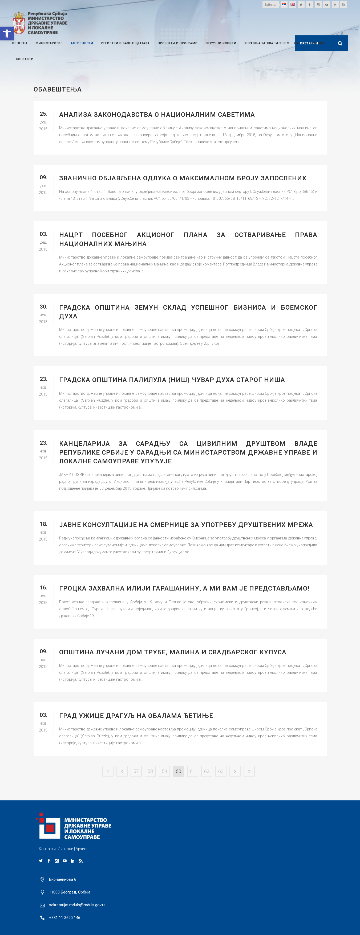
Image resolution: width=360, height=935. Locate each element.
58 (150, 771)
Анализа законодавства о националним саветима (157, 114)
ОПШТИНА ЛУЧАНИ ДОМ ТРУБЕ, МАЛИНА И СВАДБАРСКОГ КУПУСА (172, 652)
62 (206, 771)
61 (192, 771)
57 (136, 771)
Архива (82, 849)
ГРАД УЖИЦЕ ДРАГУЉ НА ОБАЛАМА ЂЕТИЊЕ (136, 716)
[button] (7, 33)
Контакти (47, 849)
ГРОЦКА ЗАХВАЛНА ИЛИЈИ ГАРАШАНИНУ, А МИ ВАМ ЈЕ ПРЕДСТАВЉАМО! (184, 588)
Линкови (65, 849)
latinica (270, 5)
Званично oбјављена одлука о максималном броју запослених (182, 178)
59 (164, 771)
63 (221, 771)
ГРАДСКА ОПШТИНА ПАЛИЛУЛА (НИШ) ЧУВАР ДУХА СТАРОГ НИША (172, 380)
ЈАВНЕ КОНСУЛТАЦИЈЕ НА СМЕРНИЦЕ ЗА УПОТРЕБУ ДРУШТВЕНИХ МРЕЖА (186, 525)
